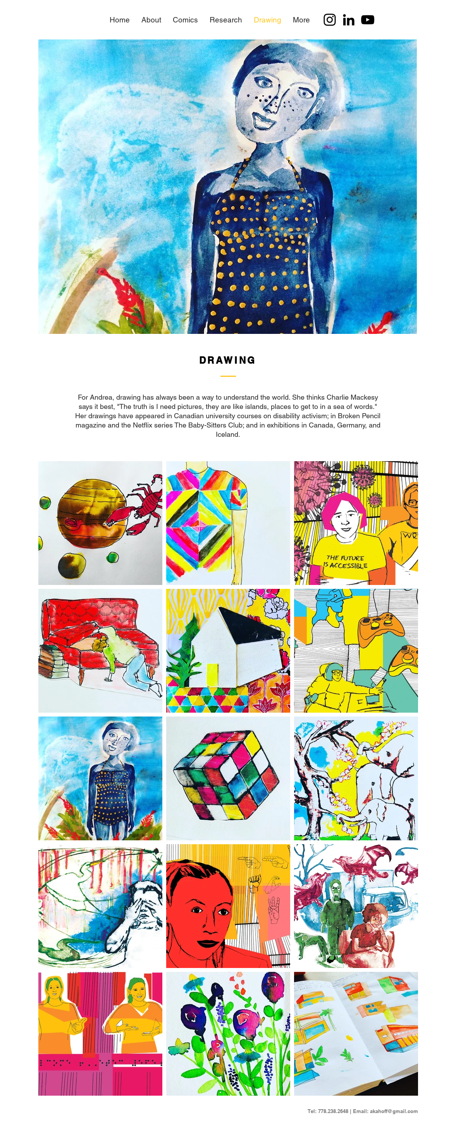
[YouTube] (368, 20)
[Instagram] (330, 20)
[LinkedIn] (349, 20)
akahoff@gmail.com (394, 1111)
